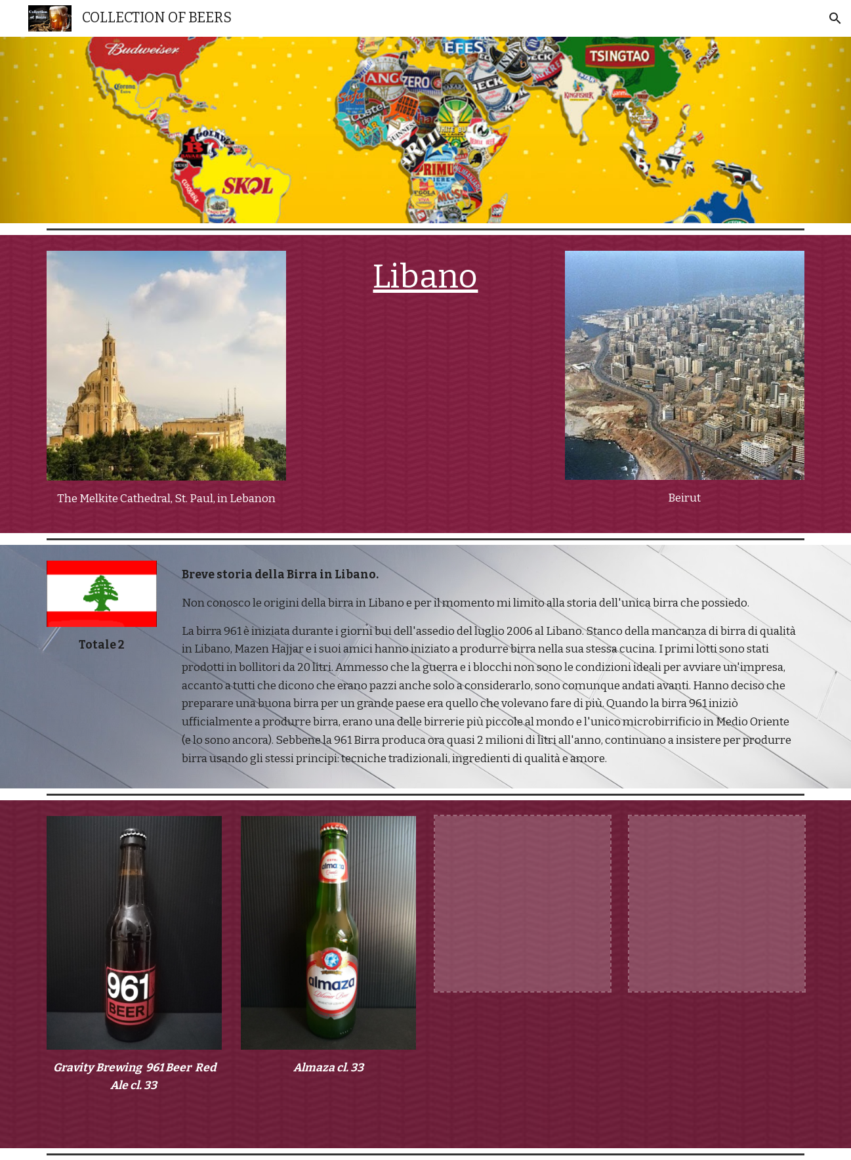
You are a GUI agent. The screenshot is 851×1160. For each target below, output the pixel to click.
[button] (835, 18)
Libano (425, 276)
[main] (166, 499)
